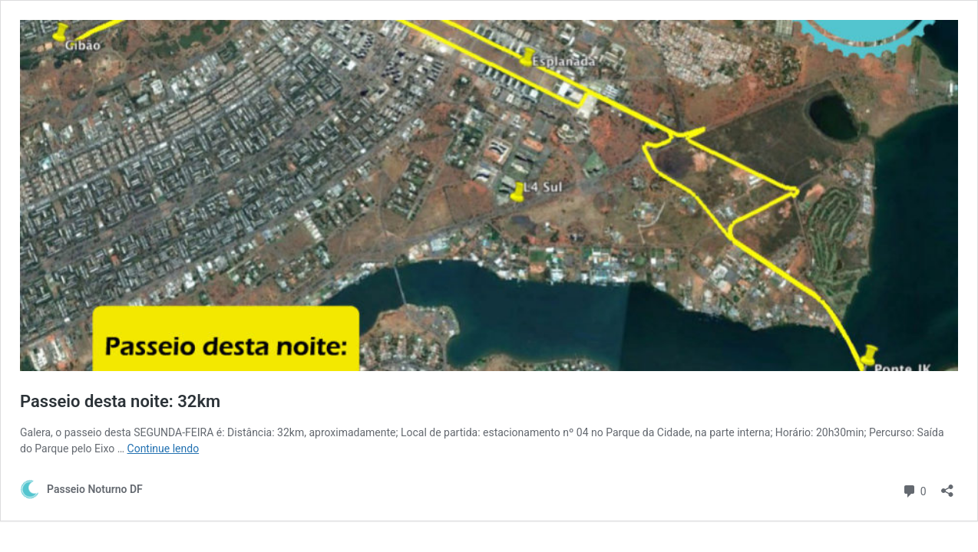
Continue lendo (163, 448)
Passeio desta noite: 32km (120, 401)
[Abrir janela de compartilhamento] (947, 486)
